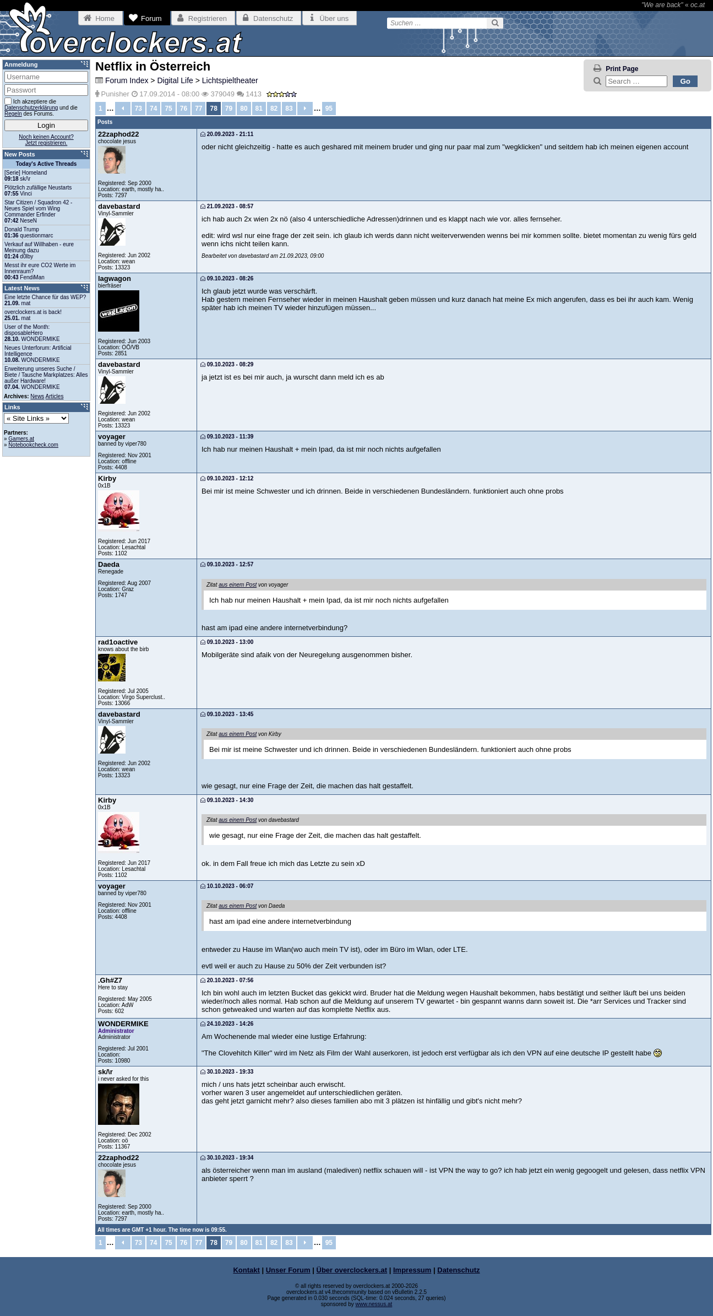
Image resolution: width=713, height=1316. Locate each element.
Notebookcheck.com (33, 445)
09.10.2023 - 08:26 (226, 278)
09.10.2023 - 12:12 (226, 478)
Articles (55, 396)
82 (273, 108)
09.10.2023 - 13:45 (226, 714)
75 (168, 108)
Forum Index (127, 80)
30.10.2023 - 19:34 (226, 1158)
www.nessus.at (374, 1304)
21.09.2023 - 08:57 (226, 206)
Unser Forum (288, 1270)
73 (138, 108)
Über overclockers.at (352, 1270)
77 (198, 108)
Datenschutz (458, 1270)
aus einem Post (238, 585)
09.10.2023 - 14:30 (226, 800)
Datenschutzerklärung (31, 108)
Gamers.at (21, 439)
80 (243, 108)
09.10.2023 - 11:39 (226, 437)
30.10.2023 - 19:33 (226, 1072)
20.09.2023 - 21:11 (226, 134)
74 (153, 108)
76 (183, 108)
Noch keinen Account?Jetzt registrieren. (46, 140)
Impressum (412, 1270)
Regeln (13, 114)
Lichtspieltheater (230, 80)
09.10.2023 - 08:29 (226, 364)
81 (259, 108)
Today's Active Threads (46, 164)
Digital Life (175, 80)
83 (288, 108)
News (37, 396)
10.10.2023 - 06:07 (226, 886)
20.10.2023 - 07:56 (226, 980)
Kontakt (246, 1270)
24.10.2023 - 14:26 (226, 1024)
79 (228, 108)
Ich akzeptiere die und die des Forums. (41, 107)
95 (329, 108)
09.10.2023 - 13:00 (226, 642)
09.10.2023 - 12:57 (226, 564)
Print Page (622, 69)
